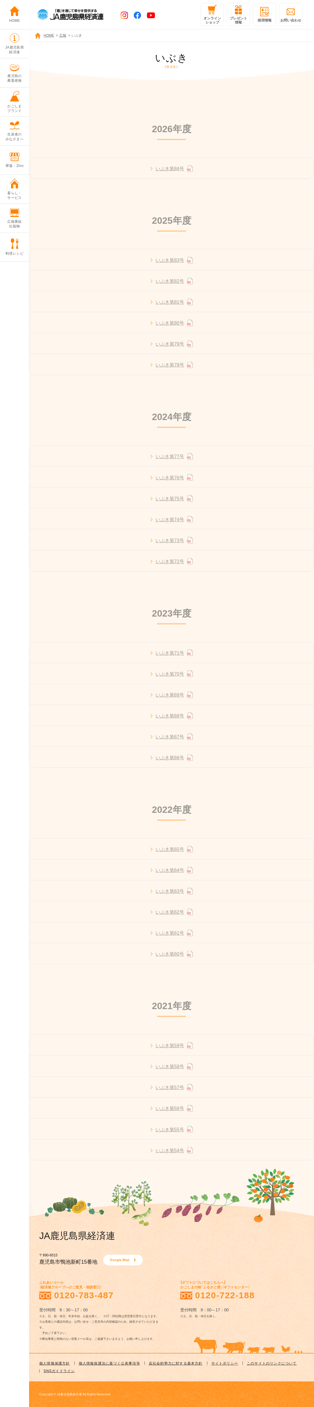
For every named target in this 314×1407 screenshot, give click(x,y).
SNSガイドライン (59, 1370)
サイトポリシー (224, 1363)
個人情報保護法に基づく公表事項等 (109, 1363)
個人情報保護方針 (54, 1363)
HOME (49, 35)
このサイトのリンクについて (272, 1363)
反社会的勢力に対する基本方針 (176, 1363)
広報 (62, 35)
